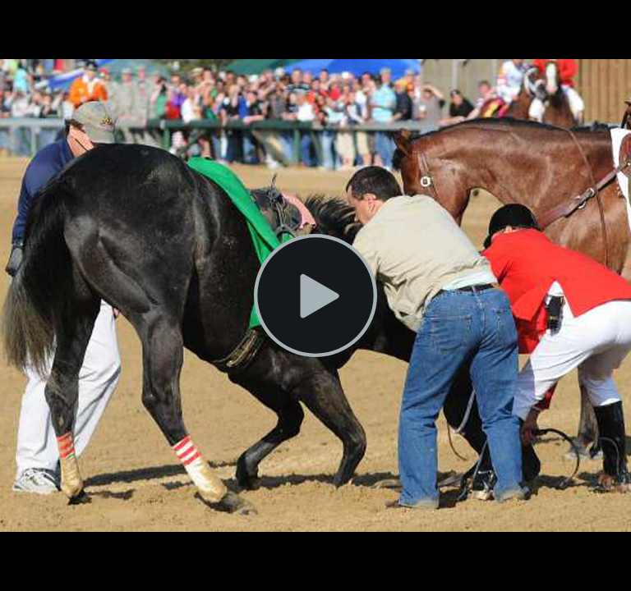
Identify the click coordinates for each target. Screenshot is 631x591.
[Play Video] (315, 295)
